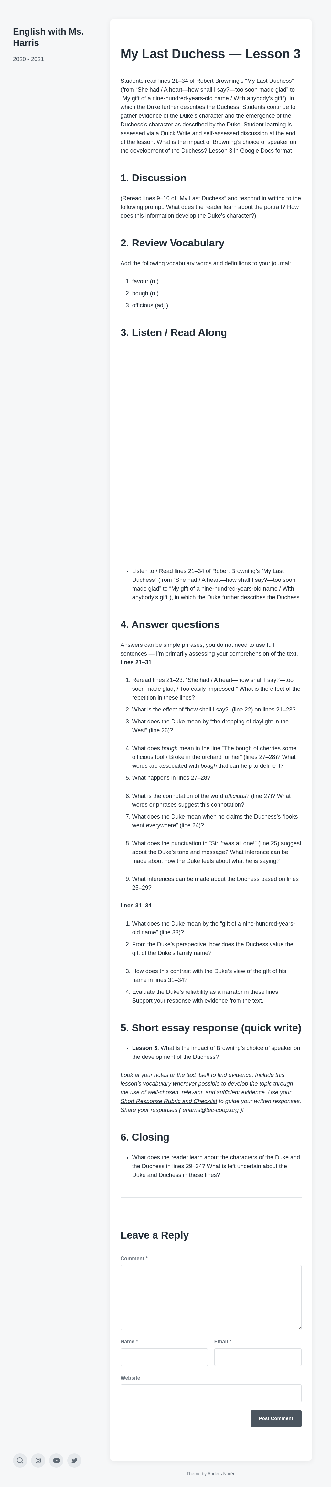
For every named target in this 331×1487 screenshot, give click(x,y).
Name (129, 1341)
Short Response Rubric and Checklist (169, 1101)
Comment (134, 1258)
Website (130, 1378)
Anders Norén (221, 1473)
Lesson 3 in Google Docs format (250, 150)
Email (222, 1341)
